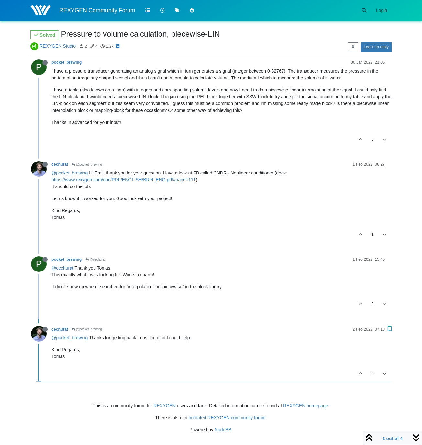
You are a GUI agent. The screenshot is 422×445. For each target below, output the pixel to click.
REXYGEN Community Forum (97, 10)
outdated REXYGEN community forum (227, 417)
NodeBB (223, 429)
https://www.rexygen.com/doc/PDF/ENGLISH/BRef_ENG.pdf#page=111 (123, 179)
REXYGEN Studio (57, 46)
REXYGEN (164, 405)
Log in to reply (376, 47)
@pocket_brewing (87, 164)
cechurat (59, 164)
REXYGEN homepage (305, 405)
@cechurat (95, 259)
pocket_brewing (66, 62)
